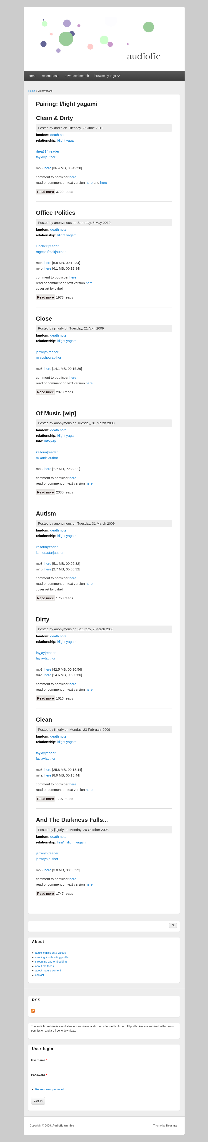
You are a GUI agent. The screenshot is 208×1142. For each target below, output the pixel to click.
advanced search (77, 76)
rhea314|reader (47, 151)
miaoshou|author (48, 357)
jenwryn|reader (47, 352)
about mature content (48, 970)
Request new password (49, 1089)
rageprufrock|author (51, 252)
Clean (44, 719)
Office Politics (55, 212)
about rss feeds (44, 966)
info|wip (50, 441)
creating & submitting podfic (52, 957)
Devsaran (172, 1125)
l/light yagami (67, 140)
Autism (46, 513)
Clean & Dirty (54, 118)
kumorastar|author (49, 552)
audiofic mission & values (50, 952)
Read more (46, 191)
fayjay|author (45, 157)
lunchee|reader (47, 246)
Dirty (42, 619)
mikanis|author (47, 458)
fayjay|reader (45, 653)
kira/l (61, 842)
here (48, 168)
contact (39, 975)
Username (39, 1060)
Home (31, 90)
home (32, 76)
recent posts (50, 76)
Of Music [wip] (56, 413)
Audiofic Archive (63, 1125)
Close (44, 318)
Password (39, 1075)
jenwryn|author (47, 859)
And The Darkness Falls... (72, 819)
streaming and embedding (51, 961)
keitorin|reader (47, 452)
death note (58, 135)
